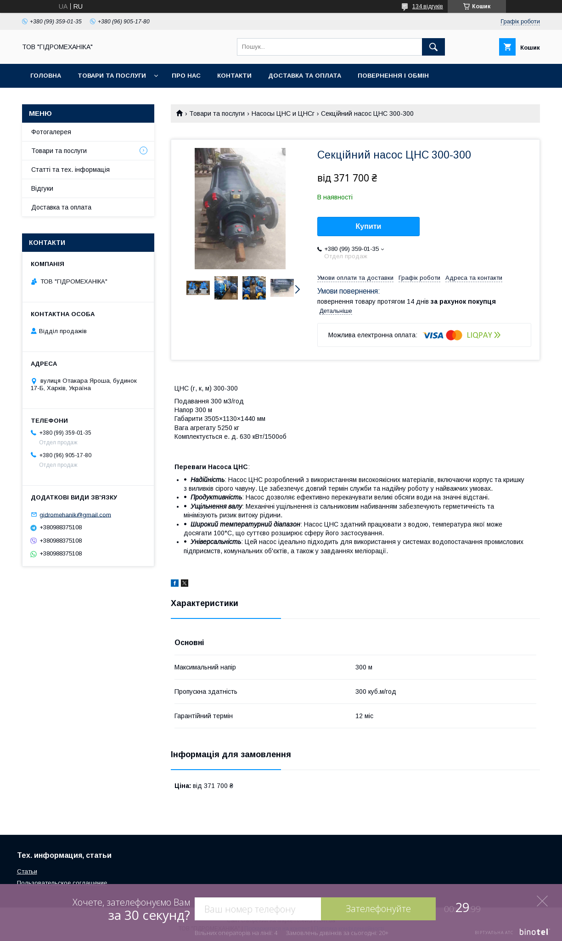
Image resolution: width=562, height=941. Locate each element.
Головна (45, 75)
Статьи (27, 871)
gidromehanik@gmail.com (75, 514)
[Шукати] (433, 47)
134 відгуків (427, 6)
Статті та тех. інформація (70, 169)
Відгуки (42, 188)
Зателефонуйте (378, 908)
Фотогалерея (51, 132)
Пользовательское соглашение (62, 882)
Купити (369, 226)
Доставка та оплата (304, 75)
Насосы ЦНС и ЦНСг (283, 113)
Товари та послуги (112, 75)
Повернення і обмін (393, 75)
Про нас (186, 75)
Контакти (234, 75)
